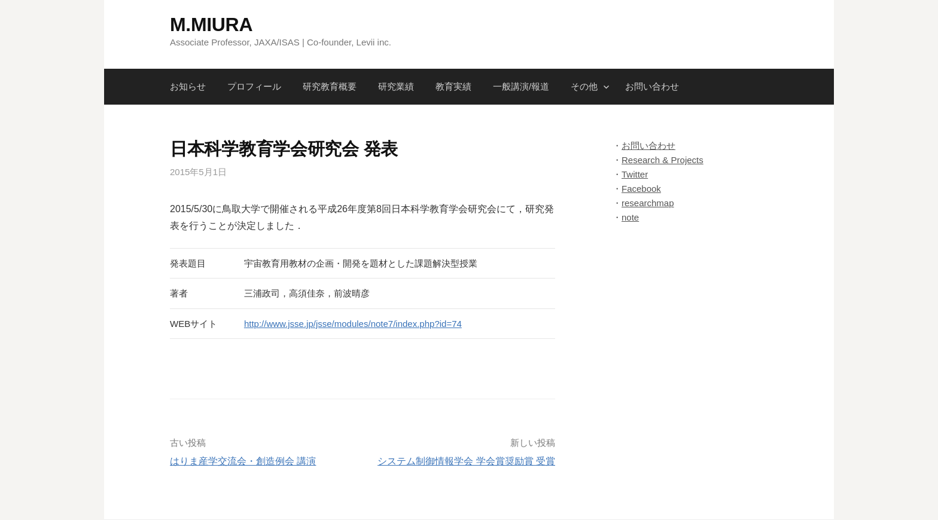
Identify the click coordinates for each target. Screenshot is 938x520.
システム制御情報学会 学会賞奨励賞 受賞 (466, 461)
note (630, 217)
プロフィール (254, 86)
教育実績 (453, 86)
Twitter (635, 174)
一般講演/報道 (521, 86)
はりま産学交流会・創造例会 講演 (243, 461)
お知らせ (188, 86)
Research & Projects (663, 160)
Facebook (641, 188)
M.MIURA (211, 24)
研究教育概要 (330, 86)
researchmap (648, 203)
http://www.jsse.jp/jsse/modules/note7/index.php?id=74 (353, 324)
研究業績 (396, 86)
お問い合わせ (652, 86)
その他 (584, 86)
